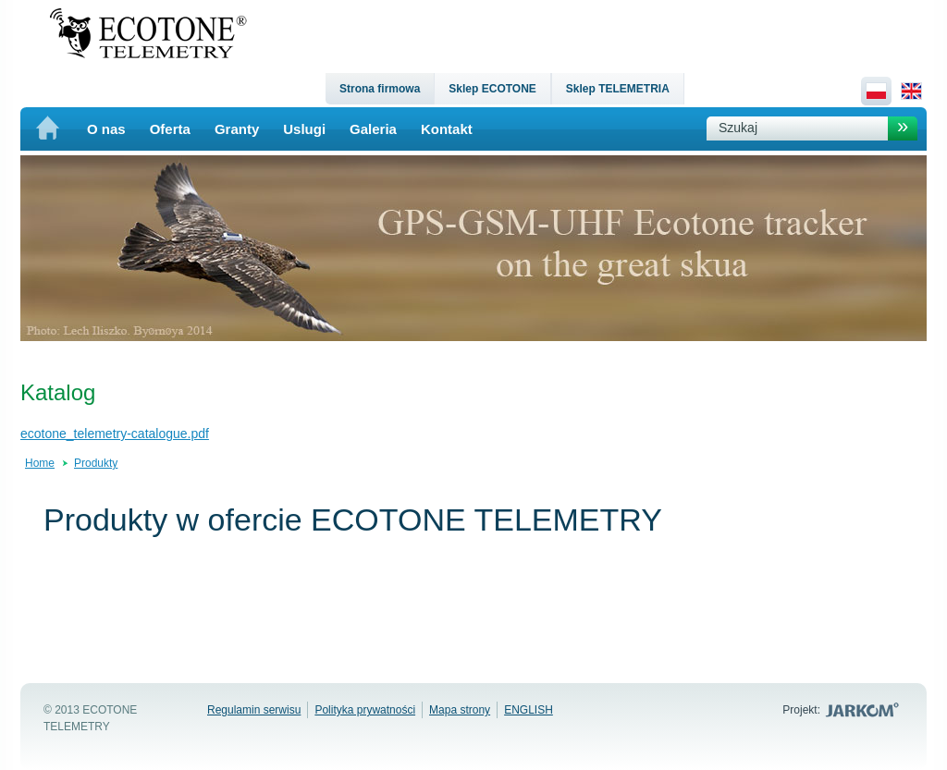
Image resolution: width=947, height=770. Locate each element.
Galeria (373, 129)
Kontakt (447, 129)
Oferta (170, 129)
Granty (237, 129)
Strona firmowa (379, 88)
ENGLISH (528, 709)
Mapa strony (459, 709)
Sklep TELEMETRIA (618, 88)
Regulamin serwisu (254, 709)
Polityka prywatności (364, 709)
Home (40, 463)
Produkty (95, 463)
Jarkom (864, 710)
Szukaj (738, 127)
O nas (106, 129)
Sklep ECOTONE (492, 88)
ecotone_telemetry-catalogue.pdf (114, 433)
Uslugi (304, 129)
